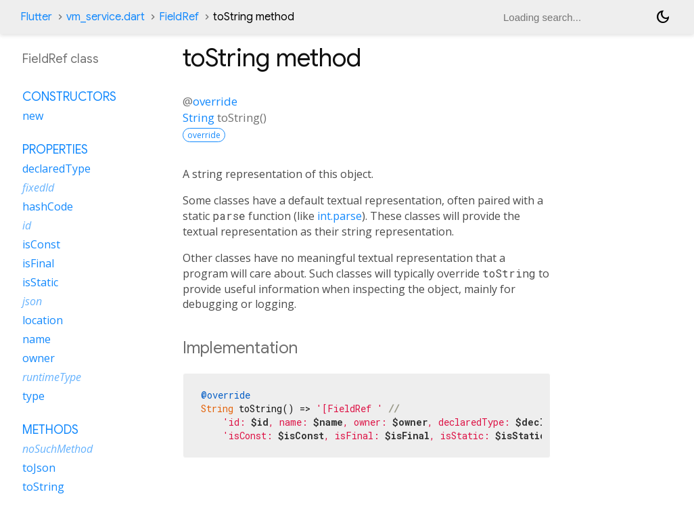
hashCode (47, 206)
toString (43, 486)
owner (38, 358)
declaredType (56, 168)
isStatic (40, 282)
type (33, 395)
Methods (50, 429)
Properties (55, 149)
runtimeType (51, 377)
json (32, 301)
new (32, 115)
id (26, 225)
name (36, 339)
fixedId (38, 187)
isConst (41, 244)
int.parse (339, 215)
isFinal (38, 263)
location (42, 320)
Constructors (69, 96)
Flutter (36, 17)
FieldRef (179, 17)
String (198, 117)
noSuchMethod (57, 448)
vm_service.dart (105, 17)
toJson (38, 467)
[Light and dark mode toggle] (663, 17)
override (215, 101)
